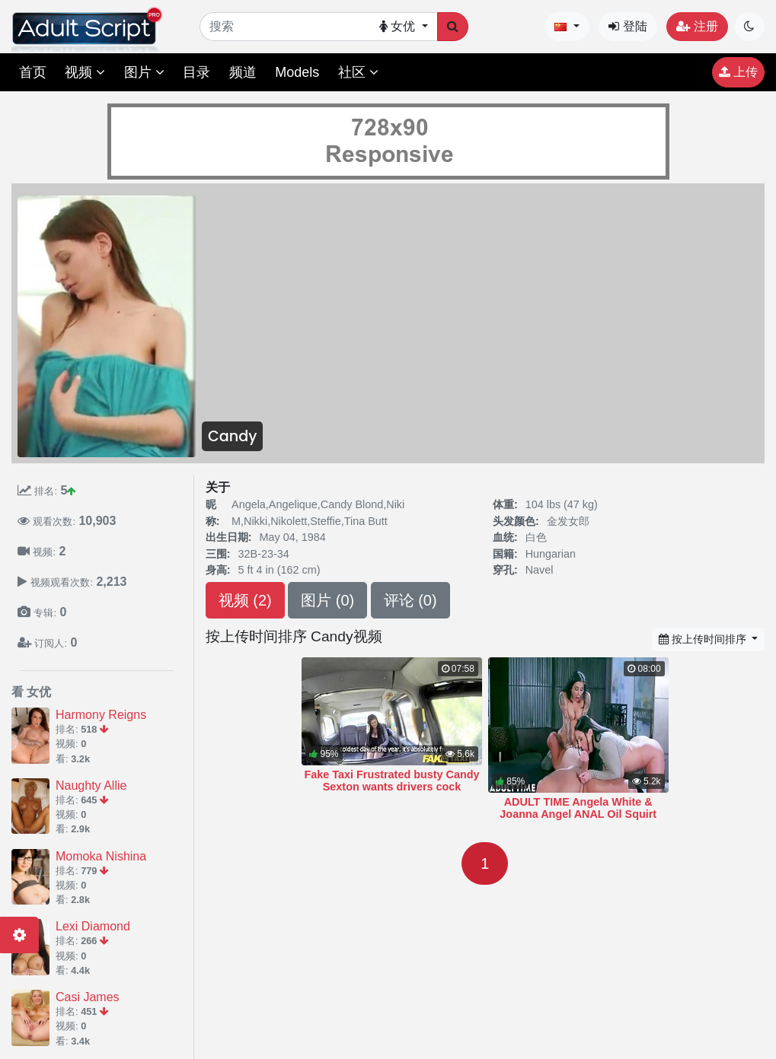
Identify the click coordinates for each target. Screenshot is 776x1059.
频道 (243, 72)
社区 (358, 72)
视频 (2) (245, 600)
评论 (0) (410, 600)
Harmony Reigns (101, 714)
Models (297, 72)
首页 (32, 72)
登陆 (627, 26)
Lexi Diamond (93, 926)
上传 (738, 71)
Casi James (88, 997)
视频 (85, 72)
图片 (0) (327, 600)
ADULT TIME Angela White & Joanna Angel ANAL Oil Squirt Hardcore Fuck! (578, 814)
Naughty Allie (91, 785)
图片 (144, 72)
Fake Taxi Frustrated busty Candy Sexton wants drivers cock (391, 780)
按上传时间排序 (704, 639)
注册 (696, 26)
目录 (196, 72)
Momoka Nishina (101, 856)
